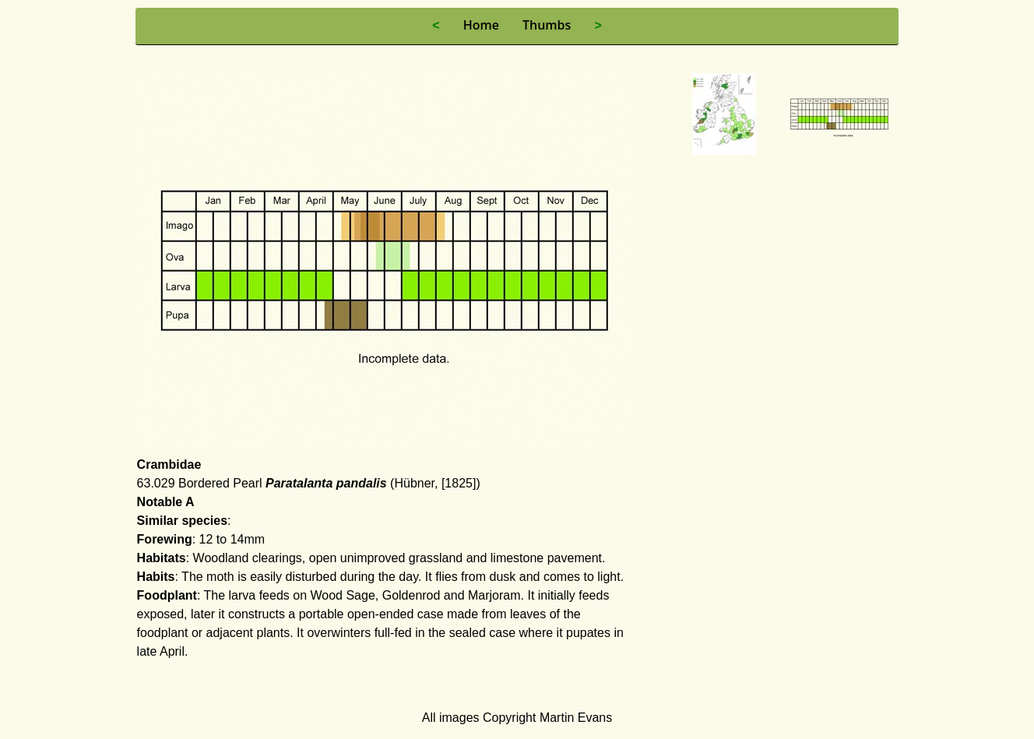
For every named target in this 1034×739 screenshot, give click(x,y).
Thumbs (546, 24)
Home (481, 24)
